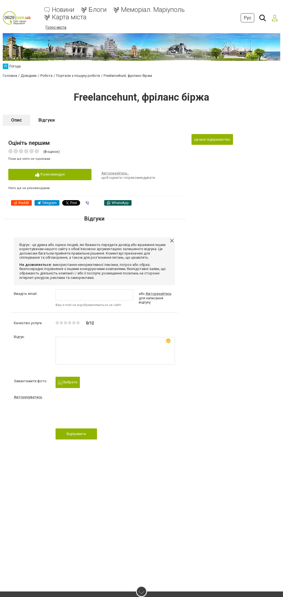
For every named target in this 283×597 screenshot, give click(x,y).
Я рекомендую (50, 174)
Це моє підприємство (212, 139)
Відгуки (46, 120)
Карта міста (69, 17)
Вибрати (67, 382)
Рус (247, 17)
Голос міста (56, 27)
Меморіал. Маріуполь (153, 10)
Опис (16, 120)
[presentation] (98, 415)
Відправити (76, 434)
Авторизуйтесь (114, 173)
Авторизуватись (28, 397)
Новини (63, 10)
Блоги (98, 10)
